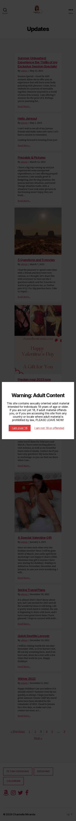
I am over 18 (19, 428)
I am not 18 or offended (49, 428)
